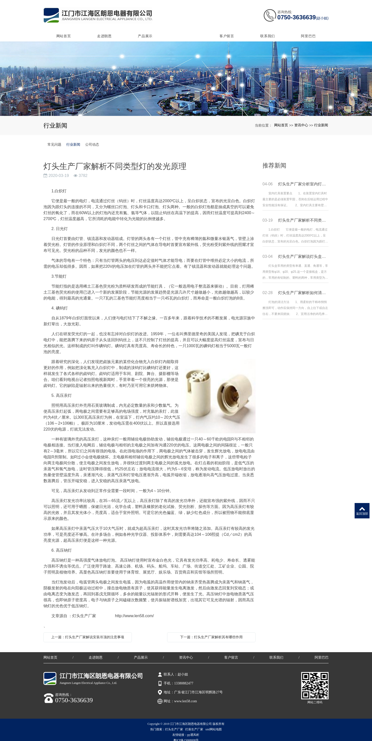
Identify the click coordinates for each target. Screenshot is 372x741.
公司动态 (92, 140)
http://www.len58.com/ (134, 611)
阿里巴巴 (308, 32)
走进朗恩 (104, 32)
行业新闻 (321, 121)
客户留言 (227, 32)
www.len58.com (185, 697)
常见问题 (54, 140)
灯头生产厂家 (174, 725)
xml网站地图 (213, 725)
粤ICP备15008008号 (186, 736)
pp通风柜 (193, 730)
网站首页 (63, 32)
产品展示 (145, 32)
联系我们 (267, 32)
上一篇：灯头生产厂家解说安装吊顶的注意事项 (87, 633)
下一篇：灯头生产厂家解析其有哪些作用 (211, 633)
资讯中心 (186, 32)
